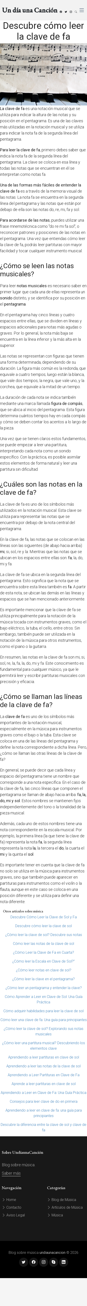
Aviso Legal (13, 1215)
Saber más (11, 1173)
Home (9, 1200)
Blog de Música (61, 1200)
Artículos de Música (65, 1207)
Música (55, 1215)
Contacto (11, 1207)
